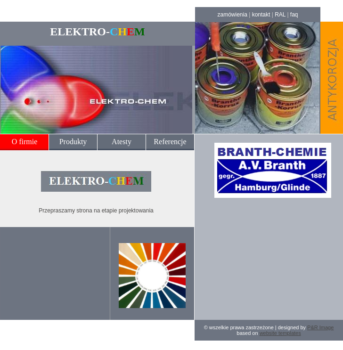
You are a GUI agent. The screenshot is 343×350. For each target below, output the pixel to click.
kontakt (261, 14)
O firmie (25, 142)
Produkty (73, 142)
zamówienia (232, 14)
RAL (280, 14)
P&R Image (320, 327)
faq (294, 14)
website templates (280, 333)
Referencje (170, 142)
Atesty (121, 142)
